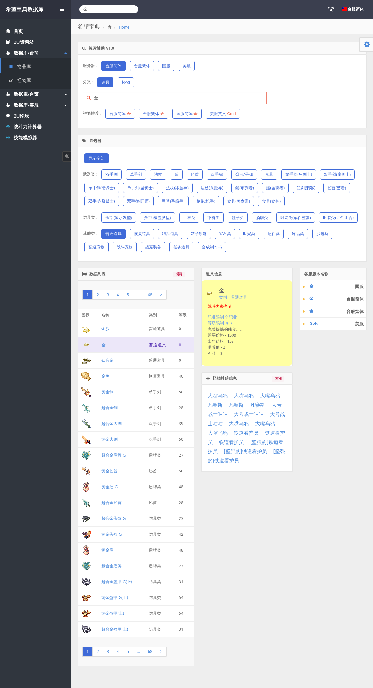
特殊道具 (170, 233)
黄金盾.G (109, 486)
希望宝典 (89, 26)
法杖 (158, 174)
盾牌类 (262, 217)
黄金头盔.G (111, 534)
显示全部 (96, 158)
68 (150, 294)
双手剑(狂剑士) (298, 174)
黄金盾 (107, 550)
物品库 (20, 66)
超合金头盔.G (113, 518)
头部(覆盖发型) (157, 217)
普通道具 (113, 233)
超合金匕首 (111, 502)
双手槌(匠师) (138, 201)
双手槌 (217, 174)
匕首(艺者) (336, 187)
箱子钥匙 (199, 233)
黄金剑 (107, 392)
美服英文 (223, 113)
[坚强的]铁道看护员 (245, 451)
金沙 (105, 328)
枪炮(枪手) (206, 201)
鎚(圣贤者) (275, 187)
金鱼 (105, 376)
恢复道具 (142, 233)
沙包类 (322, 233)
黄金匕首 (109, 471)
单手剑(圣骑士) (140, 187)
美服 (187, 66)
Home (124, 27)
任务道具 (181, 247)
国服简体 (187, 113)
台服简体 (113, 66)
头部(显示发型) (118, 217)
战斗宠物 (125, 247)
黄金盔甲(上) (112, 613)
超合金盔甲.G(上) (116, 581)
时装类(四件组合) (338, 217)
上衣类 (189, 217)
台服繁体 (142, 66)
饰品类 (298, 233)
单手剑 (136, 174)
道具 (105, 82)
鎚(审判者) (244, 187)
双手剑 (111, 174)
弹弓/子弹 (244, 174)
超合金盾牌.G (113, 455)
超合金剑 (109, 407)
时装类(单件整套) (295, 217)
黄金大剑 (109, 439)
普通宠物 (96, 247)
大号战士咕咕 (249, 414)
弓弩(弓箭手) (173, 201)
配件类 (274, 233)
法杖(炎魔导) (212, 187)
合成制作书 (212, 247)
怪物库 (20, 80)
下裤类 (213, 217)
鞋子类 (238, 217)
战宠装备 (153, 247)
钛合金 (107, 360)
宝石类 (225, 233)
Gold (313, 323)
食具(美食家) (238, 201)
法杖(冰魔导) (177, 187)
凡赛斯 (215, 404)
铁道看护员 (246, 432)
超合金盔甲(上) (114, 629)
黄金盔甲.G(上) (114, 597)
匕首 (195, 174)
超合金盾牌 (111, 566)
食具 (269, 174)
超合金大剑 (111, 423)
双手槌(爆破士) (101, 201)
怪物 (126, 82)
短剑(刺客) (306, 187)
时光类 (249, 233)
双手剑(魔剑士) (337, 174)
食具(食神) (271, 201)
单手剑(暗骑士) (101, 187)
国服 (166, 66)
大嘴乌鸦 (218, 395)
